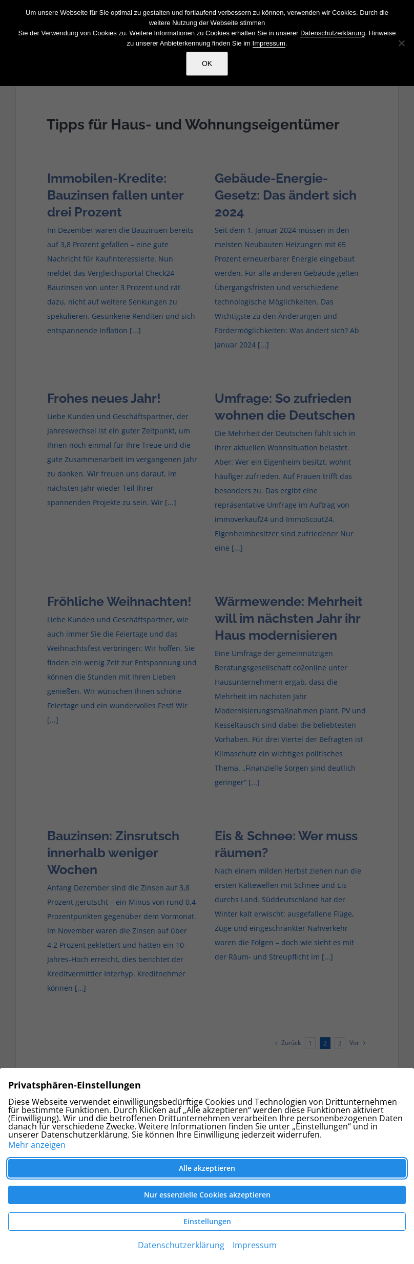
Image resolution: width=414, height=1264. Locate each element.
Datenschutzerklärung (332, 33)
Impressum (269, 43)
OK (207, 63)
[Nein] (401, 43)
